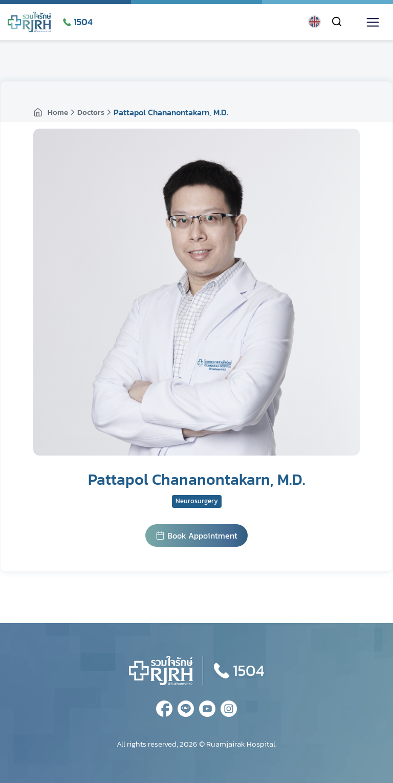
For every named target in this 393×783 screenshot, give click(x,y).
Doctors (90, 112)
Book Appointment (196, 535)
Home (50, 112)
